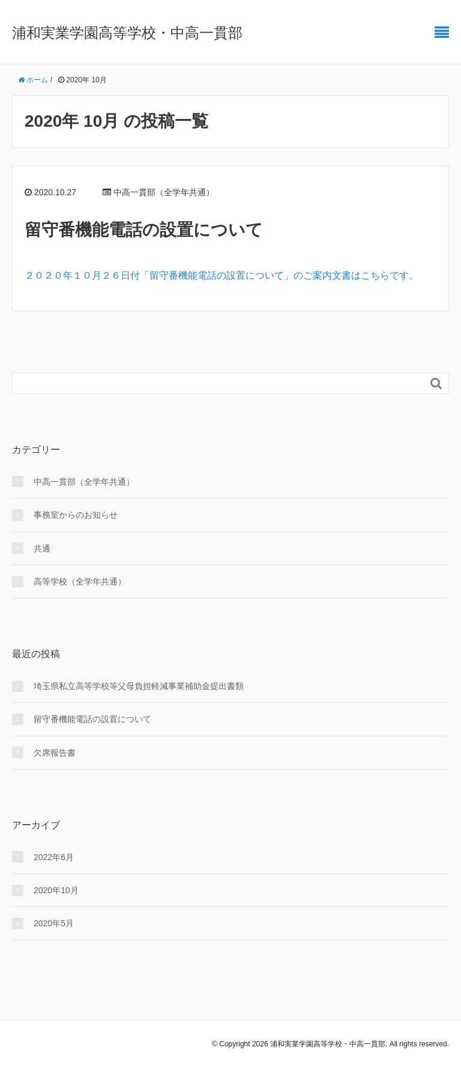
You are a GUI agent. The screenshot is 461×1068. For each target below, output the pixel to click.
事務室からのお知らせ (76, 515)
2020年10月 (56, 890)
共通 (42, 548)
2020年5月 (54, 923)
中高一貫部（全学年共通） (84, 482)
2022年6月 (54, 857)
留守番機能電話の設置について (144, 229)
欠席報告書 (55, 752)
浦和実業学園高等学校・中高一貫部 (127, 33)
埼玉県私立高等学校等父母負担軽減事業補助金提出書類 (139, 686)
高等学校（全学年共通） (80, 581)
